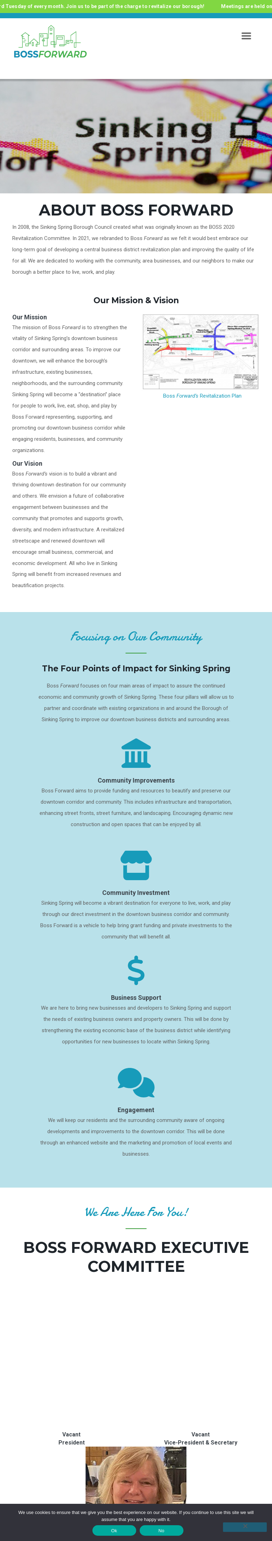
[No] (245, 1527)
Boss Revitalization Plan (202, 396)
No (161, 1530)
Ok (114, 1530)
